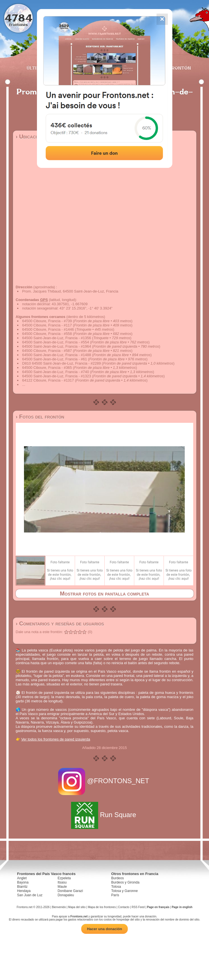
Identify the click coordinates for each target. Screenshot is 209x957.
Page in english (182, 907)
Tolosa (116, 887)
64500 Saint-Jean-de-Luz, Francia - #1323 (56, 376)
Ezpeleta (64, 878)
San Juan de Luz (30, 895)
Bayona (23, 882)
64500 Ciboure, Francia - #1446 (48, 329)
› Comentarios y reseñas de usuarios (60, 623)
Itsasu (62, 882)
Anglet (22, 878)
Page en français (158, 907)
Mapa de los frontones (102, 907)
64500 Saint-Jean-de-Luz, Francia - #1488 (56, 355)
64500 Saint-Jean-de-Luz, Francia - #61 (54, 359)
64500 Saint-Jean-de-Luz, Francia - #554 (55, 342)
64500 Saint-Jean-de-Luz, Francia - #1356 (56, 338)
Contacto (123, 907)
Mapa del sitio (77, 907)
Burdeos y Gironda (125, 882)
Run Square (104, 815)
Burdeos (117, 878)
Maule (62, 887)
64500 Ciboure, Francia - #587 (47, 350)
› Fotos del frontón (40, 416)
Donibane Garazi (70, 891)
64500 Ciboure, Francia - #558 (47, 334)
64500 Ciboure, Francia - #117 (47, 325)
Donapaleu (66, 895)
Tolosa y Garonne (124, 891)
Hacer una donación (104, 929)
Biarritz (22, 887)
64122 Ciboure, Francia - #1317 (48, 380)
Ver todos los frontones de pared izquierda (55, 739)
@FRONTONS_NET (104, 781)
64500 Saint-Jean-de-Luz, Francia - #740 (55, 372)
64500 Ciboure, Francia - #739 (47, 321)
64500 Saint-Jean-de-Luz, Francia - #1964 (56, 346)
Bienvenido (59, 907)
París (115, 895)
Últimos (37, 68)
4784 (18, 18)
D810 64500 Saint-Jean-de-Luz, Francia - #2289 (61, 363)
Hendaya (24, 891)
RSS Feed (138, 907)
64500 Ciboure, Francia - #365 (47, 367)
